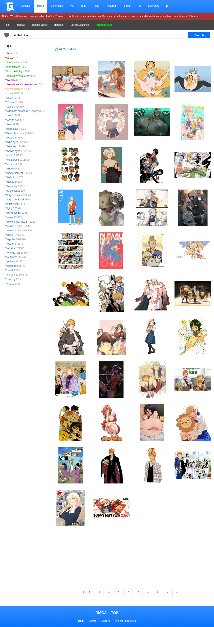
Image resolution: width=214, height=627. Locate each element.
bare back (12, 128)
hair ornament (15, 173)
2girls (10, 106)
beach (10, 137)
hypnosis (12, 186)
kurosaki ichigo (15, 71)
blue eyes (12, 142)
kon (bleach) (14, 66)
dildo (10, 168)
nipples (11, 239)
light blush (13, 204)
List (8, 24)
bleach (11, 80)
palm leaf (12, 261)
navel (10, 234)
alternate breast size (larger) (23, 111)
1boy (10, 93)
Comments (57, 5)
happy (10, 181)
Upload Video (39, 24)
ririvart (10, 58)
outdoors (12, 257)
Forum (126, 5)
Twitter (92, 620)
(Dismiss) (193, 16)
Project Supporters (125, 620)
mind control (14, 212)
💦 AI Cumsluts (65, 49)
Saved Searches (79, 24)
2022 (10, 97)
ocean (10, 243)
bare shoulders (15, 133)
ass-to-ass (13, 120)
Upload (21, 24)
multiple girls (14, 230)
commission (13, 89)
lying (10, 208)
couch (10, 164)
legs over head (15, 199)
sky (9, 283)
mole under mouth (17, 221)
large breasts (14, 195)
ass (9, 115)
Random (59, 24)
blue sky (12, 146)
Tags (83, 5)
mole (10, 217)
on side (11, 248)
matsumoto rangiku (18, 75)
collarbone (13, 159)
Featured (111, 5)
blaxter (11, 53)
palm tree (12, 265)
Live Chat (153, 5)
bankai (11, 124)
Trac (138, 5)
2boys (10, 102)
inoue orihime (14, 62)
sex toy (11, 279)
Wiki (71, 5)
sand (10, 270)
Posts (40, 5)
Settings (25, 5)
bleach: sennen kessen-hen (22, 84)
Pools (96, 5)
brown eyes (13, 151)
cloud (10, 155)
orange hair (13, 252)
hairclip (11, 177)
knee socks (13, 190)
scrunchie (12, 274)
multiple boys (14, 226)
